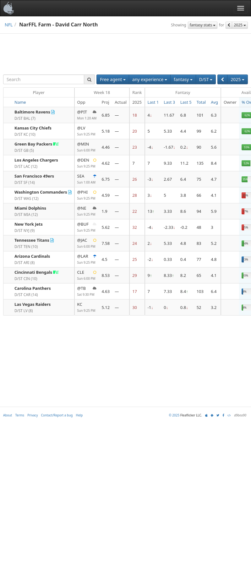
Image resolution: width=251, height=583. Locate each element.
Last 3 (169, 102)
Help (79, 415)
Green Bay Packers (33, 144)
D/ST (206, 79)
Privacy (32, 415)
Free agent (113, 79)
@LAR (87, 259)
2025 (240, 25)
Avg (214, 102)
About (7, 415)
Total (201, 102)
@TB (87, 291)
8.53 (105, 275)
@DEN (87, 163)
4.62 (105, 163)
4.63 (105, 291)
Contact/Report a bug (57, 415)
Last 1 (153, 102)
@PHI (87, 195)
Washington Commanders (40, 192)
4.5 (104, 259)
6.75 (105, 179)
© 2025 (174, 415)
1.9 (104, 211)
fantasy (183, 79)
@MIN (87, 147)
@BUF (87, 227)
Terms (19, 415)
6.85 (105, 115)
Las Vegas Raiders (32, 304)
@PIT (87, 115)
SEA (87, 179)
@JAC (87, 243)
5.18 (105, 131)
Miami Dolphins (30, 208)
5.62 (105, 227)
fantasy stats (203, 25)
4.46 (105, 147)
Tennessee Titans (31, 240)
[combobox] (43, 79)
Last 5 (186, 102)
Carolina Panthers (32, 288)
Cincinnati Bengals (33, 272)
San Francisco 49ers (34, 176)
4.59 (105, 195)
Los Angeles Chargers (36, 160)
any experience (149, 79)
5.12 (105, 307)
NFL (9, 25)
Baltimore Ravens (32, 112)
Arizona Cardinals (32, 256)
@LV (87, 131)
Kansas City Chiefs (33, 128)
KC (87, 307)
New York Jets (28, 224)
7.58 (105, 243)
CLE (87, 275)
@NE (87, 211)
